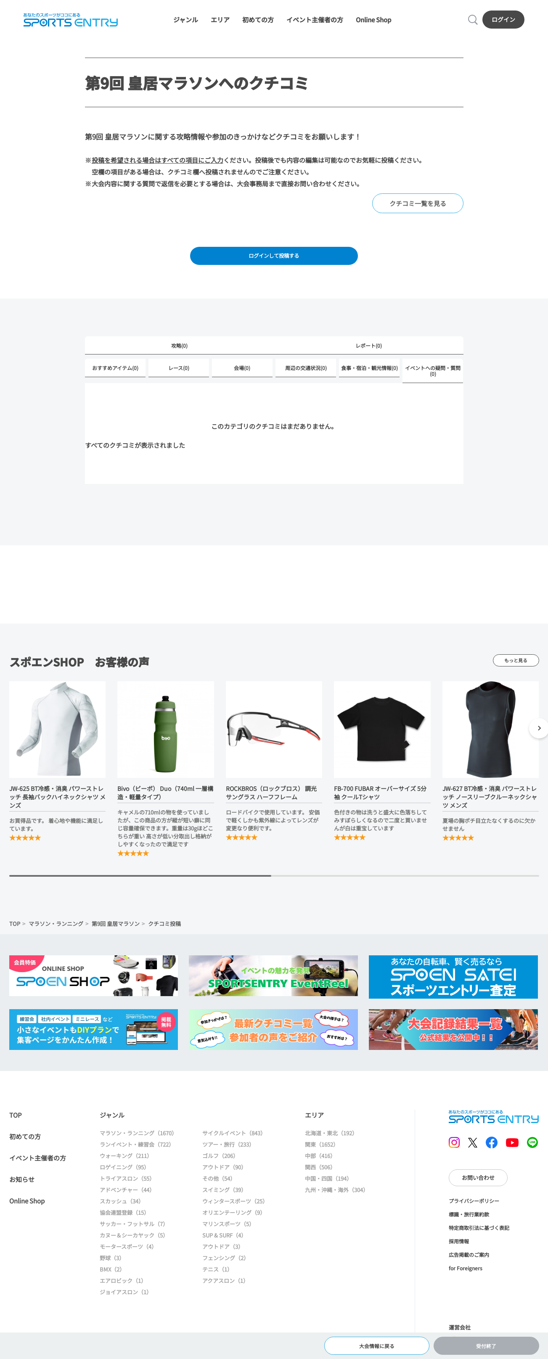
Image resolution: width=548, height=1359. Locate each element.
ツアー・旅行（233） (228, 1154)
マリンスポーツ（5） (228, 1233)
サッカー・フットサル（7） (134, 1233)
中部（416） (320, 1165)
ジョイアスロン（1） (126, 1302)
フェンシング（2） (225, 1268)
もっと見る (516, 669)
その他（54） (219, 1188)
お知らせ (21, 1188)
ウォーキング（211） (126, 1165)
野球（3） (112, 1268)
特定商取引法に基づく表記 (479, 1237)
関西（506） (320, 1177)
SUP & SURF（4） (224, 1245)
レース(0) (178, 377)
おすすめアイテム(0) (115, 377)
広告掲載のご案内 (469, 1264)
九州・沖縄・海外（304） (336, 1199)
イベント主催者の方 (314, 22)
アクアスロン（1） (225, 1290)
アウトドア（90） (224, 1177)
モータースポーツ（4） (128, 1256)
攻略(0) (179, 353)
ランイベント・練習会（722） (137, 1154)
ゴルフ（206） (220, 1165)
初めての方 (258, 22)
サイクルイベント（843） (234, 1143)
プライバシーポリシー (474, 1210)
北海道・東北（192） (331, 1143)
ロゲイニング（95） (124, 1177)
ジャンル (185, 22)
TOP (14, 933)
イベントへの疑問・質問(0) (433, 379)
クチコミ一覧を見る (417, 208)
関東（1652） (322, 1154)
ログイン (505, 21)
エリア (220, 22)
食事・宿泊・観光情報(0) (369, 377)
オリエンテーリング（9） (233, 1222)
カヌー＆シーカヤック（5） (134, 1245)
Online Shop (373, 22)
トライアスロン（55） (127, 1188)
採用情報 (459, 1250)
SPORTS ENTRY (69, 22)
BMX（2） (112, 1279)
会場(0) (242, 377)
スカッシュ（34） (122, 1211)
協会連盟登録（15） (124, 1222)
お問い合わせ (478, 1187)
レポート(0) (368, 353)
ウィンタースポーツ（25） (235, 1211)
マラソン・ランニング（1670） (138, 1143)
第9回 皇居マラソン (116, 933)
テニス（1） (217, 1279)
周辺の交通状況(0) (306, 377)
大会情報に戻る (377, 1344)
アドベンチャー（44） (127, 1199)
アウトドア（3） (223, 1256)
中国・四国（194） (328, 1188)
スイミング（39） (224, 1199)
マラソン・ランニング (56, 933)
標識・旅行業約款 (469, 1223)
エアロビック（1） (123, 1290)
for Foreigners (465, 1277)
